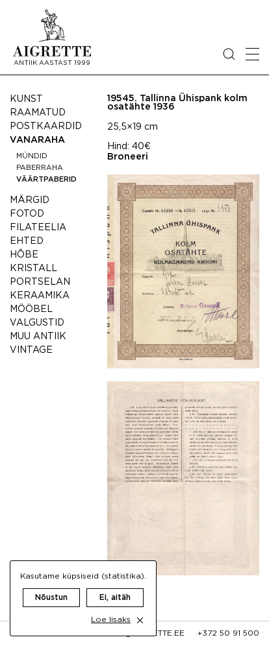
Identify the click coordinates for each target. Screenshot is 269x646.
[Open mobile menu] (252, 54)
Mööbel (31, 309)
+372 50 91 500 (228, 633)
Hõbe (24, 255)
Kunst (26, 99)
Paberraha (39, 168)
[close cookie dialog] (140, 620)
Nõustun (51, 597)
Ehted (27, 241)
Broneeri (127, 157)
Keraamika (40, 296)
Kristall (33, 268)
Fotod (27, 214)
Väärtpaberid (46, 179)
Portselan (40, 282)
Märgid (29, 200)
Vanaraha (37, 140)
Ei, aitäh (115, 597)
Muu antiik (38, 337)
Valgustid (37, 323)
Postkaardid (46, 126)
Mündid (31, 156)
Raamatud (38, 113)
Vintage (31, 350)
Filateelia (38, 228)
